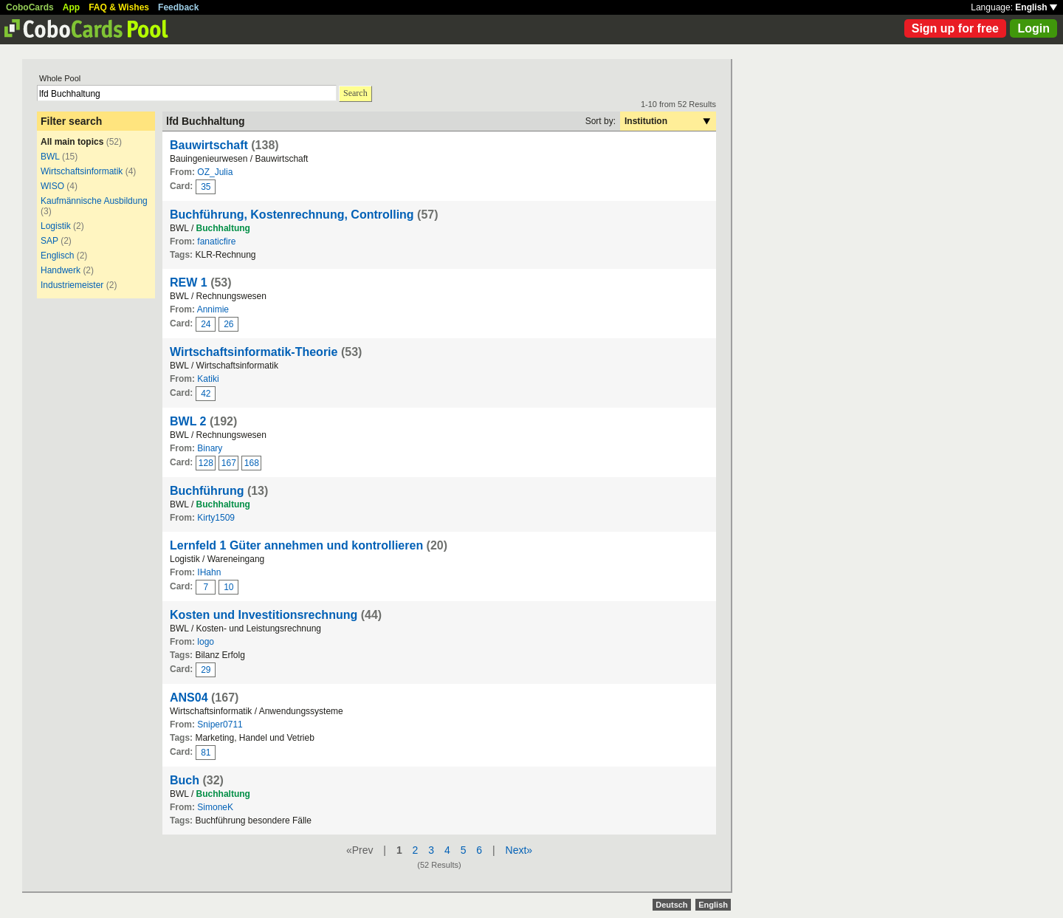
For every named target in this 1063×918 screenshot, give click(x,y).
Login (1033, 28)
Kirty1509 (216, 518)
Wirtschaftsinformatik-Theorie (253, 352)
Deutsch (671, 904)
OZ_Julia (215, 172)
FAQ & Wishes (119, 7)
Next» (519, 850)
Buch (184, 780)
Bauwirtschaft (209, 145)
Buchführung (207, 490)
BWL (50, 156)
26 (228, 324)
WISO (52, 186)
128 (206, 463)
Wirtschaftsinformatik (82, 171)
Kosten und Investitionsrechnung (263, 615)
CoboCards (30, 7)
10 (228, 587)
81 (205, 752)
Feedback (178, 7)
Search (355, 93)
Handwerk (60, 270)
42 (205, 393)
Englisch (57, 255)
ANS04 (189, 697)
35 (205, 187)
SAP (49, 241)
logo (205, 642)
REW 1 (188, 282)
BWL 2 (188, 421)
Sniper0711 (219, 724)
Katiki (208, 379)
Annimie (213, 309)
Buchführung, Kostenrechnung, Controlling (292, 214)
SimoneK (215, 807)
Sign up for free (955, 28)
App (71, 7)
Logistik (56, 226)
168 (251, 463)
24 (205, 324)
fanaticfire (216, 241)
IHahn (209, 572)
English (1036, 7)
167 (228, 463)
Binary (209, 448)
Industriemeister (72, 285)
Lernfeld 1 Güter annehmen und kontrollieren (296, 545)
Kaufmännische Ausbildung (94, 201)
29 (205, 670)
